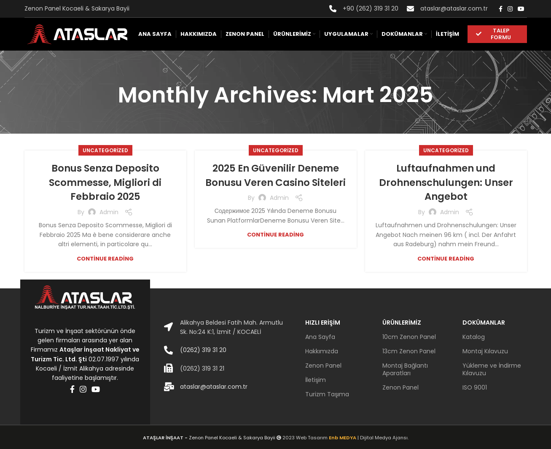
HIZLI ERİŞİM (322, 322)
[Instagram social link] (510, 8)
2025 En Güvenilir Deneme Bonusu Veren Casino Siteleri (275, 182)
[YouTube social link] (521, 8)
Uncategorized (105, 150)
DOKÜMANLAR (483, 322)
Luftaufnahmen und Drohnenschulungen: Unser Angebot (446, 182)
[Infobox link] (363, 8)
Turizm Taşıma (327, 394)
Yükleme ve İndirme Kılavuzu (491, 369)
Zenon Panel (323, 365)
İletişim (315, 380)
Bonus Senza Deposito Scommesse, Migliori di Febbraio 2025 (105, 182)
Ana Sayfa (320, 337)
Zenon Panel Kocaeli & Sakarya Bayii (210, 437)
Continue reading (105, 258)
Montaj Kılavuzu (485, 351)
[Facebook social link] (500, 8)
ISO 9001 (474, 387)
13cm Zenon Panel (408, 351)
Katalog (473, 337)
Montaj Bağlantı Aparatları (405, 369)
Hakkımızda (321, 351)
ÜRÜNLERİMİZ (401, 322)
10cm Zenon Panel (409, 337)
